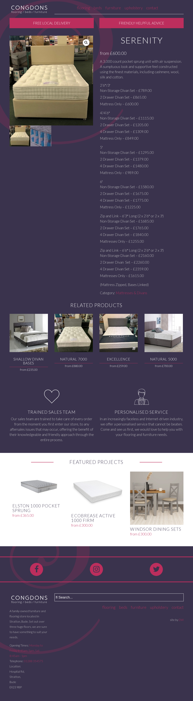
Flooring (83, 7)
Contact (152, 7)
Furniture (113, 7)
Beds (98, 7)
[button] (86, 42)
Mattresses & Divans (131, 293)
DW (181, 619)
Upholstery (133, 7)
